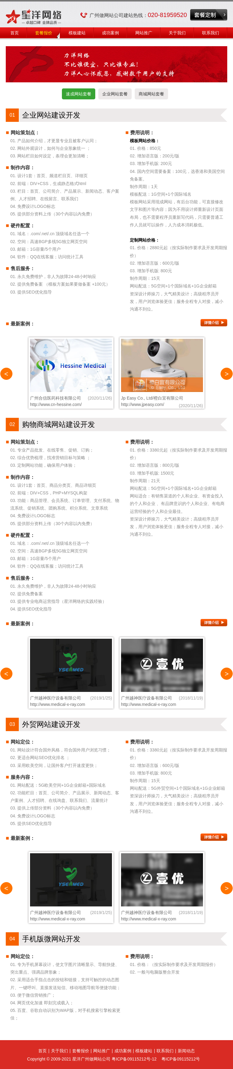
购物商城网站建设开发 (58, 424)
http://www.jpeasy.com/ (142, 404)
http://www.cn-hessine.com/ (56, 404)
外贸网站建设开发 (51, 724)
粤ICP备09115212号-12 (134, 1059)
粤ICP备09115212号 (180, 1059)
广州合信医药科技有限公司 (55, 398)
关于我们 (177, 32)
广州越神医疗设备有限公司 (55, 698)
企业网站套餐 (115, 93)
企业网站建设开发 (51, 115)
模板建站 (77, 32)
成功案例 (110, 32)
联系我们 (210, 32)
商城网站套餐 (151, 93)
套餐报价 (43, 32)
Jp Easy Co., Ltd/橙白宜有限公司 (152, 398)
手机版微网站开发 (51, 939)
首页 (14, 32)
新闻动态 (186, 1050)
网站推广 (143, 32)
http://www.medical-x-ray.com (57, 704)
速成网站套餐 (78, 93)
